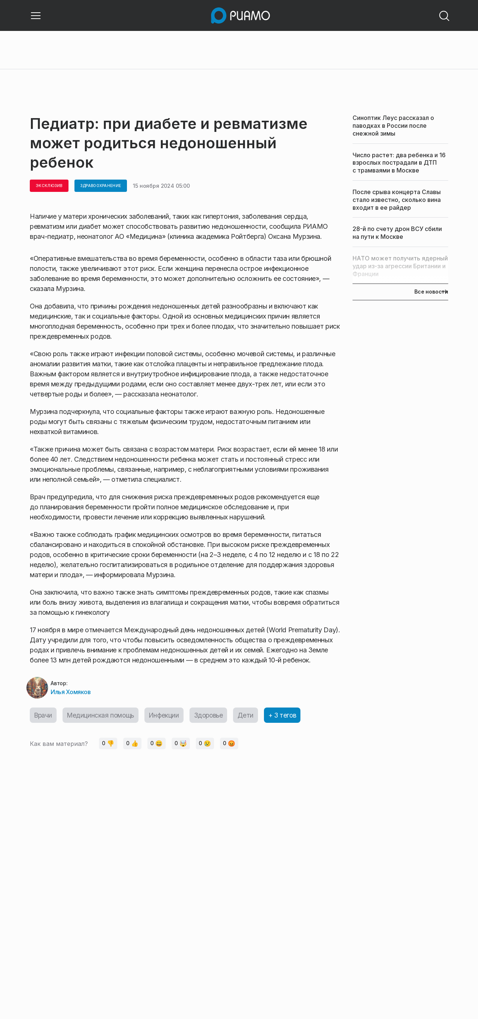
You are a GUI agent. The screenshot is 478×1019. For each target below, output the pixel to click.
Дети (252, 717)
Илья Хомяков (70, 693)
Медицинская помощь (103, 717)
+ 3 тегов (290, 717)
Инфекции (168, 717)
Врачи (43, 717)
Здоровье (214, 717)
